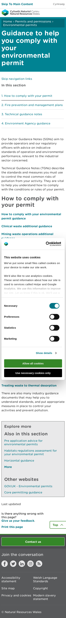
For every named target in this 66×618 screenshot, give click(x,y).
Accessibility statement (10, 579)
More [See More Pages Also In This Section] (8, 466)
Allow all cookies (33, 363)
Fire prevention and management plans (34, 105)
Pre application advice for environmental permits (23, 442)
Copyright (40, 588)
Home (7, 21)
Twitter (13, 563)
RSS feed (39, 563)
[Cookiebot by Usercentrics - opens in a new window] (52, 244)
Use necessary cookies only (33, 372)
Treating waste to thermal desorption (28, 385)
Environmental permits (20, 25)
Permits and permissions (33, 21)
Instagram (30, 563)
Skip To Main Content (17, 4)
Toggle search (51, 12)
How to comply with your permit (28, 96)
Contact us (33, 541)
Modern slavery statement (44, 597)
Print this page (12, 526)
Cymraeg (59, 4)
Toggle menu (61, 12)
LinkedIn (22, 563)
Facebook (4, 563)
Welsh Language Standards (45, 579)
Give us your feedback (17, 520)
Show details (44, 352)
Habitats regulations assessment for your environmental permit (30, 452)
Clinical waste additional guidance (26, 226)
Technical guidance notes (23, 114)
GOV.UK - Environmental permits (28, 486)
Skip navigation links (16, 79)
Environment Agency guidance (27, 123)
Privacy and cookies (16, 595)
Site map (8, 588)
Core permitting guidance (23, 492)
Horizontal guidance (19, 460)
